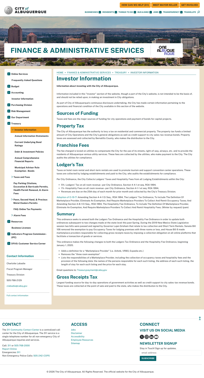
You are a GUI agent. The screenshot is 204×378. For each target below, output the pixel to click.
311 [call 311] (9, 345)
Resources (17, 221)
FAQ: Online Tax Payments (27, 209)
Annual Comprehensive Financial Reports (27, 160)
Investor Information (22, 98)
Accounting (17, 92)
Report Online (9, 349)
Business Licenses (21, 227)
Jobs (157, 12)
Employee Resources (82, 340)
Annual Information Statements (31, 136)
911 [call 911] (18, 352)
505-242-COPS (41, 355)
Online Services (19, 74)
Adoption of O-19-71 (67, 197)
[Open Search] (198, 12)
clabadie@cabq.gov (17, 286)
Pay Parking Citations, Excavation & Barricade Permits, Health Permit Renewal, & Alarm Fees (31, 188)
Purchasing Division (21, 105)
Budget (15, 86)
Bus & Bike (145, 12)
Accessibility (78, 336)
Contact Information (20, 256)
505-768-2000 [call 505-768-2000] (22, 345)
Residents (109, 12)
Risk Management (20, 111)
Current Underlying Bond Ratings (28, 144)
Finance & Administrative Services (89, 72)
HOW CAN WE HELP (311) (135, 5)
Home (60, 72)
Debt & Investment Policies (29, 151)
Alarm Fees (20, 215)
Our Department (20, 117)
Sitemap (75, 343)
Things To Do (127, 12)
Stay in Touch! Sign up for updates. (158, 348)
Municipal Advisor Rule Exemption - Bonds (27, 169)
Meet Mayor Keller (165, 5)
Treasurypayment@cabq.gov (92, 270)
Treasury (121, 72)
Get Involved (189, 5)
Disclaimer (76, 333)
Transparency (173, 12)
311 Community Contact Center (23, 329)
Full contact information (17, 295)
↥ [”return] (200, 318)
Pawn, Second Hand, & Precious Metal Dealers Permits (30, 201)
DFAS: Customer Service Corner (28, 243)
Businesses (93, 12)
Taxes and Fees (22, 177)
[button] (190, 12)
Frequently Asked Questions (27, 80)
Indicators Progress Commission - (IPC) (29, 236)
